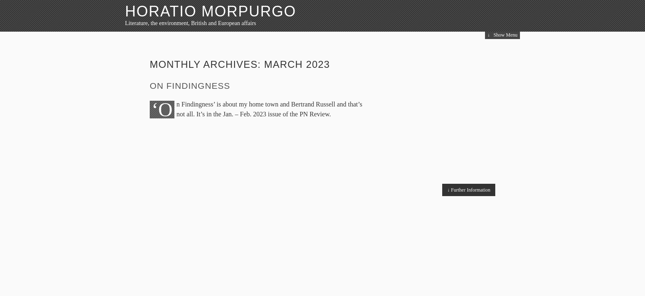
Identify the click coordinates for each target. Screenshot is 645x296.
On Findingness (190, 85)
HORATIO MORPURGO (210, 11)
